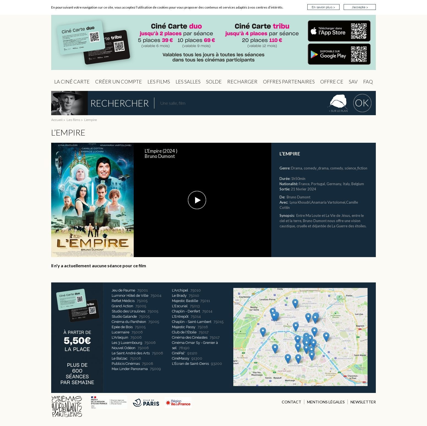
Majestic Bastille (185, 301)
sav (353, 82)
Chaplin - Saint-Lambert (191, 322)
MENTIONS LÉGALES (326, 402)
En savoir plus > (323, 7)
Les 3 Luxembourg (127, 343)
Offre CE (331, 82)
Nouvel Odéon (123, 348)
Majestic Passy (183, 327)
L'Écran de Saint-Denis (190, 364)
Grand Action (122, 306)
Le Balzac (120, 358)
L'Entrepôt (180, 316)
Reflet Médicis (123, 301)
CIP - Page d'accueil (213, 42)
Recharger (242, 82)
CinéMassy (180, 358)
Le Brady (179, 295)
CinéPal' (178, 353)
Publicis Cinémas (126, 364)
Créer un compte (118, 82)
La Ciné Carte (72, 82)
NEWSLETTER (363, 402)
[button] (197, 200)
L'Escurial (180, 306)
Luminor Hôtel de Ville (130, 295)
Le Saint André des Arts (131, 353)
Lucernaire (120, 332)
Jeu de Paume (123, 290)
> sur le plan (338, 110)
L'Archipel (180, 290)
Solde (214, 82)
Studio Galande (124, 316)
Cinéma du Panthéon (129, 322)
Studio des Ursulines (128, 311)
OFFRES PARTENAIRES (289, 82)
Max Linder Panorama (130, 369)
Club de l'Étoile (184, 332)
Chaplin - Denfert (186, 311)
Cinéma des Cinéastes (189, 337)
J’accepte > (360, 7)
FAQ (368, 82)
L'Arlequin (120, 337)
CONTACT (291, 402)
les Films (158, 82)
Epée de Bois (122, 327)
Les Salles (188, 82)
